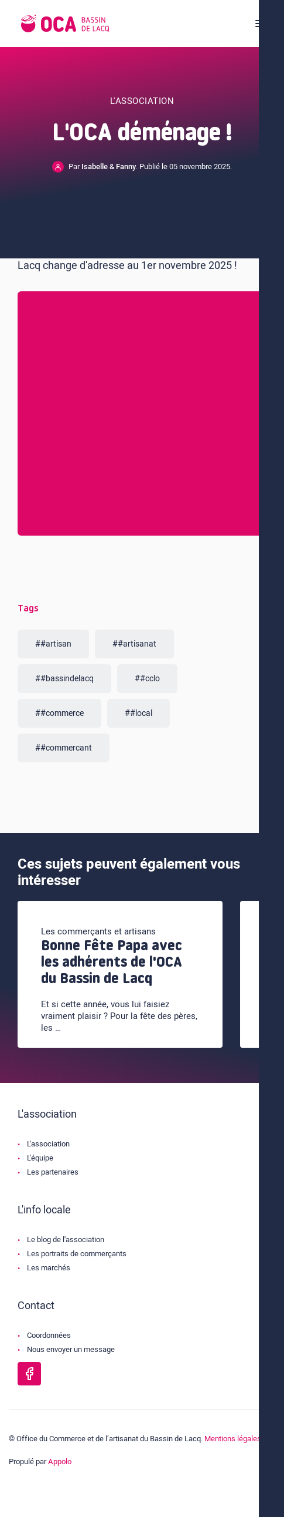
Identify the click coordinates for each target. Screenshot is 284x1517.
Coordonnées (49, 1335)
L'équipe (40, 1157)
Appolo (59, 1461)
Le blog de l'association (65, 1239)
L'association (48, 1143)
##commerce (59, 713)
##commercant (63, 748)
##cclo (147, 678)
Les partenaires (52, 1172)
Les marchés (48, 1267)
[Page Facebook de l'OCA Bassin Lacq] (29, 1374)
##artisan (53, 644)
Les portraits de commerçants (76, 1253)
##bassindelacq (64, 678)
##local (138, 713)
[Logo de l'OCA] (65, 23)
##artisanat (134, 644)
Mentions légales (232, 1438)
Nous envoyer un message (71, 1349)
